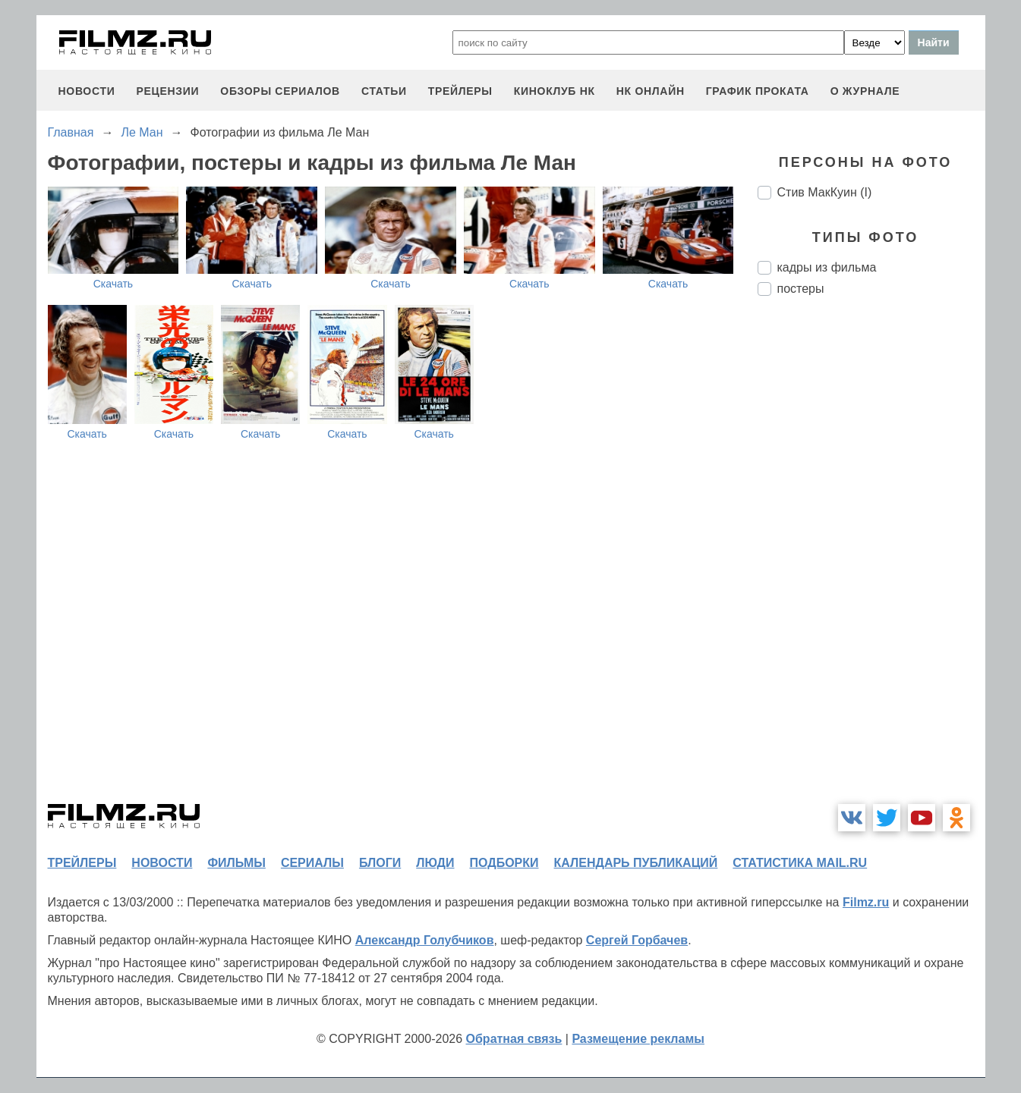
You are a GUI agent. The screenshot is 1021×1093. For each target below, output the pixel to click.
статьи (384, 91)
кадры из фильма (827, 267)
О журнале (865, 91)
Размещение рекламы (638, 1038)
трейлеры (460, 91)
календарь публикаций (636, 862)
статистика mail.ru (800, 862)
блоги (380, 862)
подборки (504, 862)
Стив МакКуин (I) (824, 192)
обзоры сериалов (280, 91)
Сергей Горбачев (637, 940)
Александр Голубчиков (424, 940)
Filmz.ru (866, 902)
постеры (800, 288)
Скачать (113, 284)
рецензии (167, 91)
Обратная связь (514, 1038)
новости (86, 91)
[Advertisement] (871, 561)
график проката (757, 91)
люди (435, 862)
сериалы (312, 862)
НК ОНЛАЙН (650, 91)
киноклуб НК (554, 91)
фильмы (236, 862)
